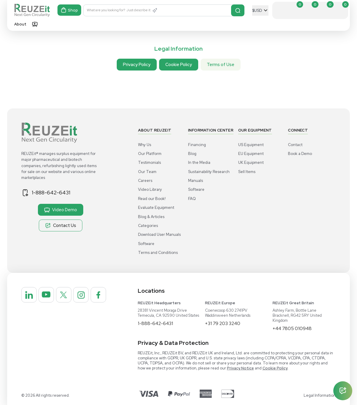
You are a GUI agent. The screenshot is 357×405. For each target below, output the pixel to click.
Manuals (195, 180)
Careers (145, 180)
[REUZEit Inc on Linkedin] (30, 295)
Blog (192, 153)
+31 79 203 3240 (223, 323)
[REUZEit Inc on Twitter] (67, 295)
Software (146, 243)
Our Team (147, 171)
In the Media (199, 162)
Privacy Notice (240, 368)
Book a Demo (300, 153)
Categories (148, 225)
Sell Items (246, 171)
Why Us (144, 144)
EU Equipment (251, 153)
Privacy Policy (137, 64)
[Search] (237, 10)
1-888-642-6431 (52, 192)
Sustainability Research (209, 171)
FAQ (192, 198)
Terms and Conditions (158, 252)
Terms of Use (220, 64)
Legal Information (320, 395)
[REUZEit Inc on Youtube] (48, 295)
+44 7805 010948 (292, 328)
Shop (69, 10)
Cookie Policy (178, 64)
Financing (197, 144)
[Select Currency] (260, 10)
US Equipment (251, 144)
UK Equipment (251, 162)
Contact (295, 144)
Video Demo (60, 210)
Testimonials (149, 162)
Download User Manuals (159, 234)
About (20, 24)
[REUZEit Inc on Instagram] (86, 295)
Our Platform (149, 153)
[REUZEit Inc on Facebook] (30, 314)
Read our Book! (152, 198)
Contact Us (60, 225)
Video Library (150, 189)
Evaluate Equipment (156, 207)
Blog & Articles (151, 216)
